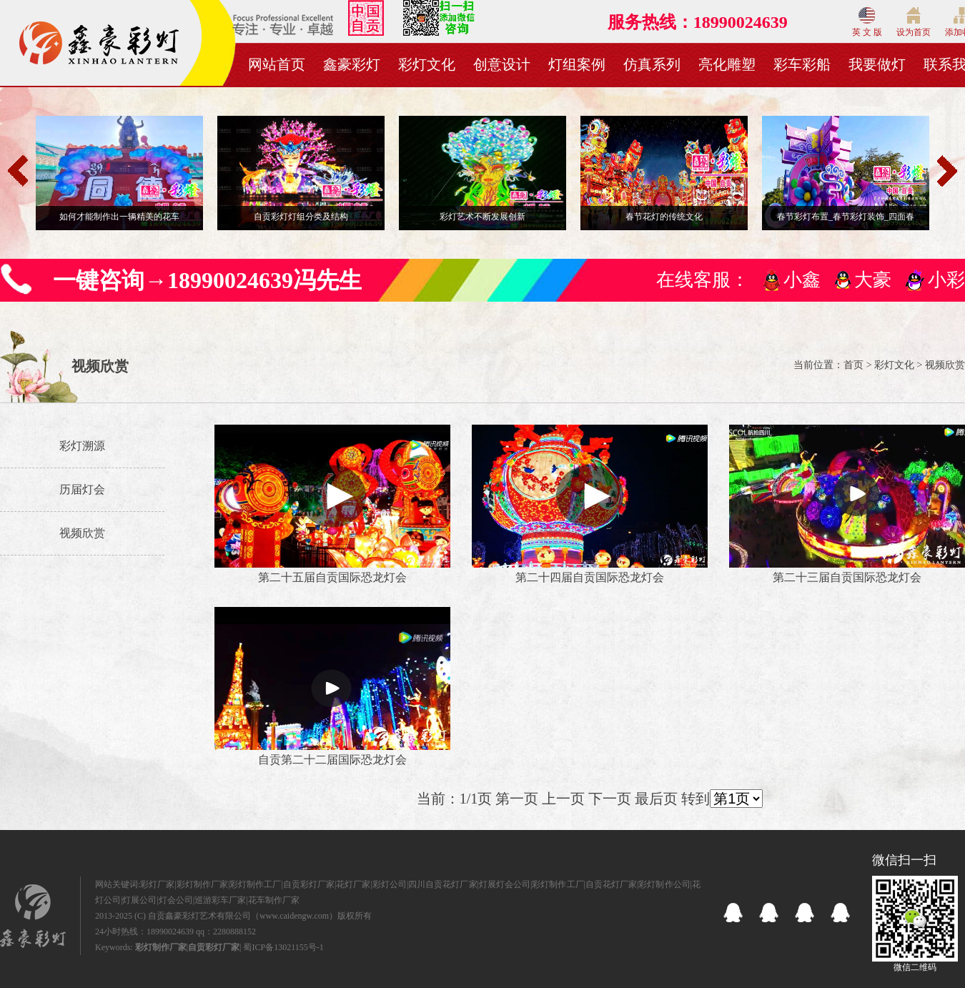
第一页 (516, 798)
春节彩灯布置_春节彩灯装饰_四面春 (845, 217)
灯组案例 (576, 64)
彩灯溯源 (82, 446)
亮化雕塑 (727, 64)
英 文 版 (867, 22)
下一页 (609, 798)
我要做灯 (877, 64)
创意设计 (501, 64)
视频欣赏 (82, 533)
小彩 (946, 280)
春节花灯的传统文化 (664, 217)
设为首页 (913, 22)
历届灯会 (82, 489)
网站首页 (276, 64)
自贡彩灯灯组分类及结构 (301, 217)
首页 (853, 365)
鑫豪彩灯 (351, 64)
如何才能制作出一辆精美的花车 (119, 217)
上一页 (563, 798)
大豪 (872, 280)
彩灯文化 (426, 64)
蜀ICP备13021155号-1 (283, 947)
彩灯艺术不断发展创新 (482, 217)
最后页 (656, 798)
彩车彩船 (802, 64)
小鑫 (802, 280)
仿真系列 (652, 64)
